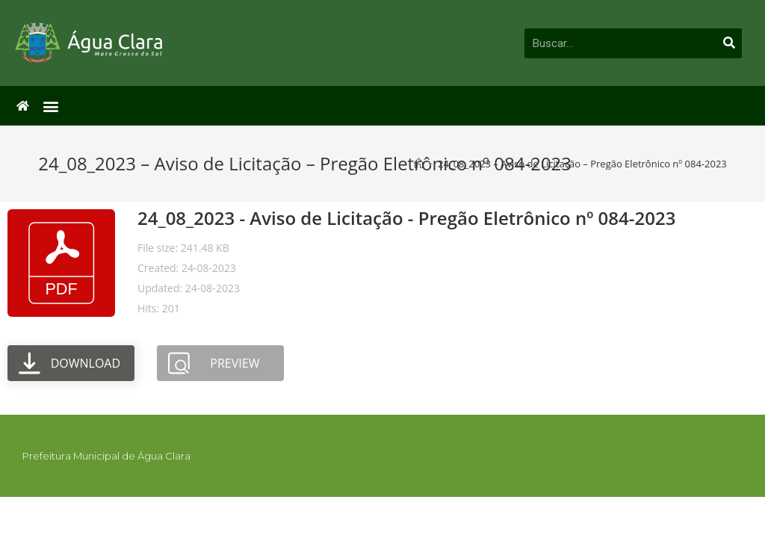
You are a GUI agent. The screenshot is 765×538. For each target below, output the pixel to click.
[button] (50, 105)
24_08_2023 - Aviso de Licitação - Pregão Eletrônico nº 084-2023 (406, 217)
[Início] (419, 163)
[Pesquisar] (729, 43)
